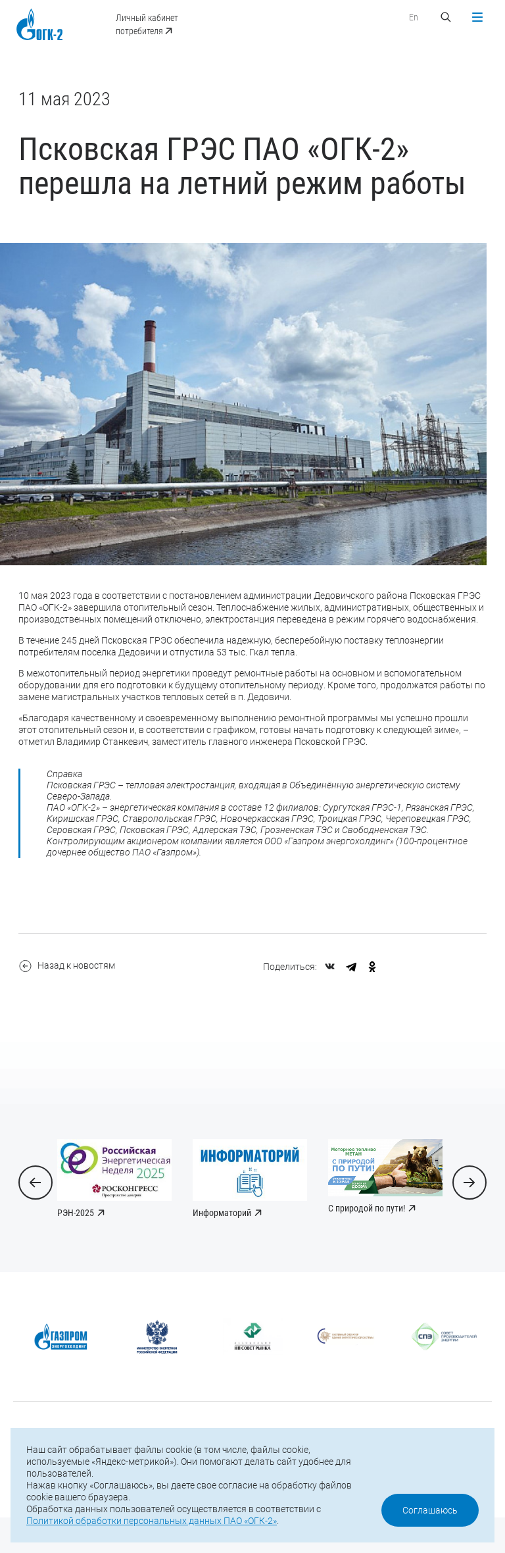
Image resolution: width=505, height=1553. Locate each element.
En (411, 17)
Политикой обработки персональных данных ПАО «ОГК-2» (151, 1520)
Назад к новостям (69, 987)
